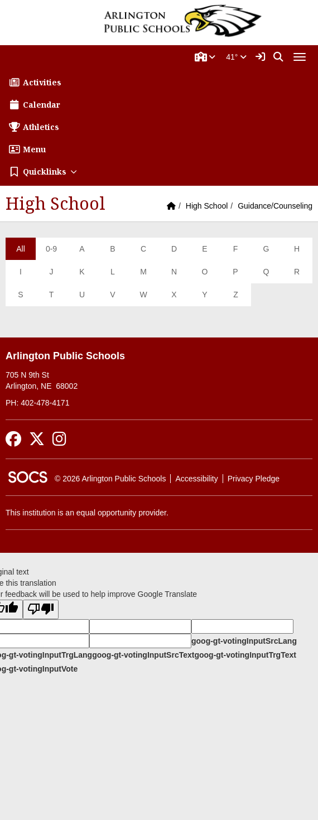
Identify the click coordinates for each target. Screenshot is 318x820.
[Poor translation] (41, 609)
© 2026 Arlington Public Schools (110, 478)
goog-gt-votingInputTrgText (245, 654)
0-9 (51, 248)
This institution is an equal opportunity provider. (87, 512)
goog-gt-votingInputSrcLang (244, 640)
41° (236, 56)
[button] (205, 57)
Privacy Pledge (254, 478)
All (20, 248)
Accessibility (196, 478)
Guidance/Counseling (275, 205)
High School (207, 205)
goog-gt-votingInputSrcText (143, 654)
